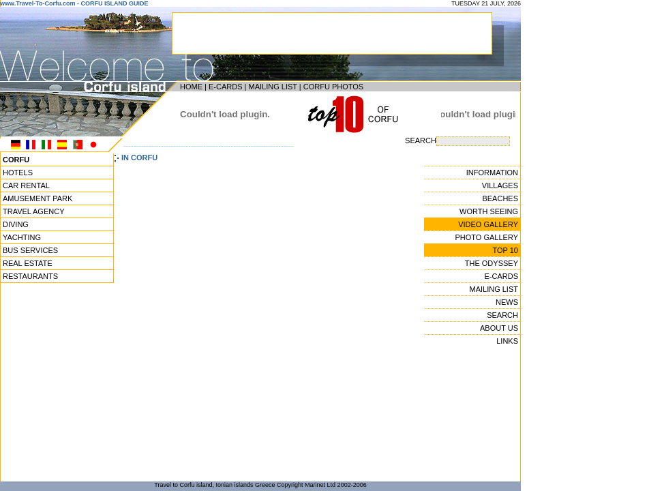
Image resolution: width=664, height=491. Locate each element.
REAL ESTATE (27, 263)
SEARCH (502, 315)
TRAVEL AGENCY (33, 211)
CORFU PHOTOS (333, 87)
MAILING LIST (272, 87)
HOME (191, 87)
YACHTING (22, 237)
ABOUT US (499, 328)
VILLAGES (500, 185)
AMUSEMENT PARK (37, 198)
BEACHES (500, 198)
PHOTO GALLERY (486, 237)
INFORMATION (492, 172)
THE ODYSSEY (491, 263)
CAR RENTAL (26, 185)
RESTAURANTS (30, 276)
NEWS (507, 302)
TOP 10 (505, 250)
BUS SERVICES (30, 250)
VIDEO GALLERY (488, 224)
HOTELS (18, 172)
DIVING (16, 224)
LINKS (507, 341)
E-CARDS (226, 87)
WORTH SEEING (488, 211)
